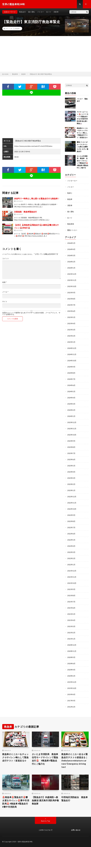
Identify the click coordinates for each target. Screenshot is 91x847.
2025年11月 (71, 280)
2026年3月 (71, 255)
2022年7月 (71, 527)
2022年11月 (71, 503)
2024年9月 (71, 367)
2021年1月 (71, 639)
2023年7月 (71, 453)
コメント (5, 258)
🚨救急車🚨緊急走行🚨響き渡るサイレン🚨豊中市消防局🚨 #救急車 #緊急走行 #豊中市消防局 (15, 802)
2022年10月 (71, 509)
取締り (69, 193)
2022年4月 (71, 546)
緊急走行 (22, 12)
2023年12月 (71, 422)
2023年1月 (71, 490)
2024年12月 (71, 348)
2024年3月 (71, 404)
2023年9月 (71, 441)
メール (5, 292)
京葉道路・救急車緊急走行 (25, 212)
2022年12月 (71, 497)
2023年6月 (71, 459)
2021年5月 (71, 614)
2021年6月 (71, 608)
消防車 (56, 12)
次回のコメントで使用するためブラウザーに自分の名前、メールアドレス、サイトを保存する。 (31, 313)
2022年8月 (71, 521)
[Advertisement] (45, 54)
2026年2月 (71, 262)
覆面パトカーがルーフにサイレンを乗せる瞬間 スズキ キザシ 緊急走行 (82, 146)
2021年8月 (71, 595)
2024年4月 (71, 398)
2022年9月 (71, 515)
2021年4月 (71, 620)
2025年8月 (71, 299)
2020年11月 (71, 651)
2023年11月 (71, 429)
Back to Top (45, 821)
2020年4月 (71, 670)
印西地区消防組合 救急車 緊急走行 (75, 799)
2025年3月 (71, 330)
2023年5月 (71, 466)
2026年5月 (71, 243)
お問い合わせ (75, 830)
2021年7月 (71, 602)
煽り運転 (31, 12)
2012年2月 (71, 707)
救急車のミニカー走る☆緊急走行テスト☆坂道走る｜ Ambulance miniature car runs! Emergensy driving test (74, 760)
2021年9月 (71, 589)
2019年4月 (71, 694)
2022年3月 (71, 552)
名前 (4, 282)
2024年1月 (71, 416)
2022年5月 (71, 540)
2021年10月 (71, 583)
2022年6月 (71, 534)
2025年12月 (71, 274)
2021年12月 (71, 571)
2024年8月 (71, 373)
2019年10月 (71, 688)
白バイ (48, 12)
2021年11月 (71, 577)
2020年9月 (71, 657)
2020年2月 (71, 676)
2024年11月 (71, 354)
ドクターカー (72, 181)
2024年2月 (71, 410)
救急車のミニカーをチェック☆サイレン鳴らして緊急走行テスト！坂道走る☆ (82, 132)
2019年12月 (71, 682)
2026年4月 (71, 249)
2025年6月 (71, 311)
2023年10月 (71, 435)
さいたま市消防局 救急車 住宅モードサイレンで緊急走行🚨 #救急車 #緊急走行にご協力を (45, 759)
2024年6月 (71, 385)
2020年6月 (71, 663)
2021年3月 (71, 626)
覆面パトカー (72, 230)
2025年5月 (71, 317)
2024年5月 (71, 391)
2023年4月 (71, 472)
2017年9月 (71, 701)
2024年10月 (71, 361)
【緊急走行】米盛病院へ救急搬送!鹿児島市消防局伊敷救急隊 (45, 800)
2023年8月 (71, 447)
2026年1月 (71, 268)
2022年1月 (71, 565)
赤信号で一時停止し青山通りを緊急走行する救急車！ (37, 198)
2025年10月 (71, 286)
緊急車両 (70, 224)
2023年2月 (71, 484)
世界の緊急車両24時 (25, 842)
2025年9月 (71, 293)
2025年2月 (71, 336)
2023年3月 (71, 478)
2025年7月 (71, 305)
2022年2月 (71, 558)
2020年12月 (71, 645)
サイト (4, 301)
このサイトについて (45, 830)
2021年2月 (71, 633)
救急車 (17, 28)
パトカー (40, 12)
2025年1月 (71, 342)
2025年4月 (71, 323)
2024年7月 (71, 379)
